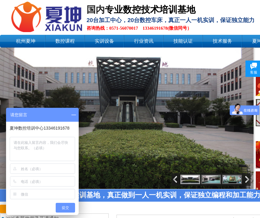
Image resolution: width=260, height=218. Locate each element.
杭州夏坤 (25, 41)
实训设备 (104, 41)
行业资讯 (143, 41)
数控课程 (65, 41)
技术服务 (222, 41)
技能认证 (183, 41)
